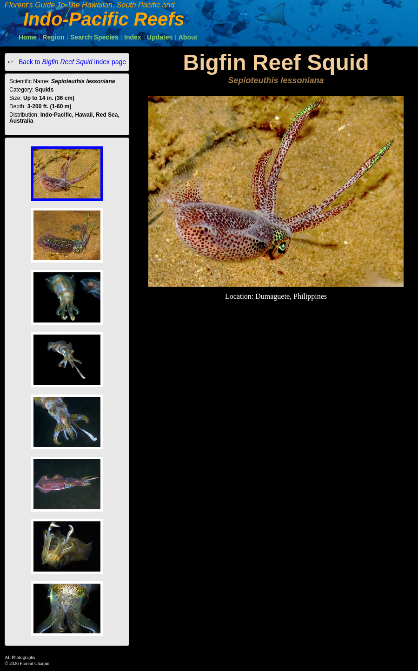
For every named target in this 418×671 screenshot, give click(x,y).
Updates (160, 37)
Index (132, 37)
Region (53, 37)
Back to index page (71, 62)
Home (28, 37)
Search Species (94, 37)
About (188, 37)
